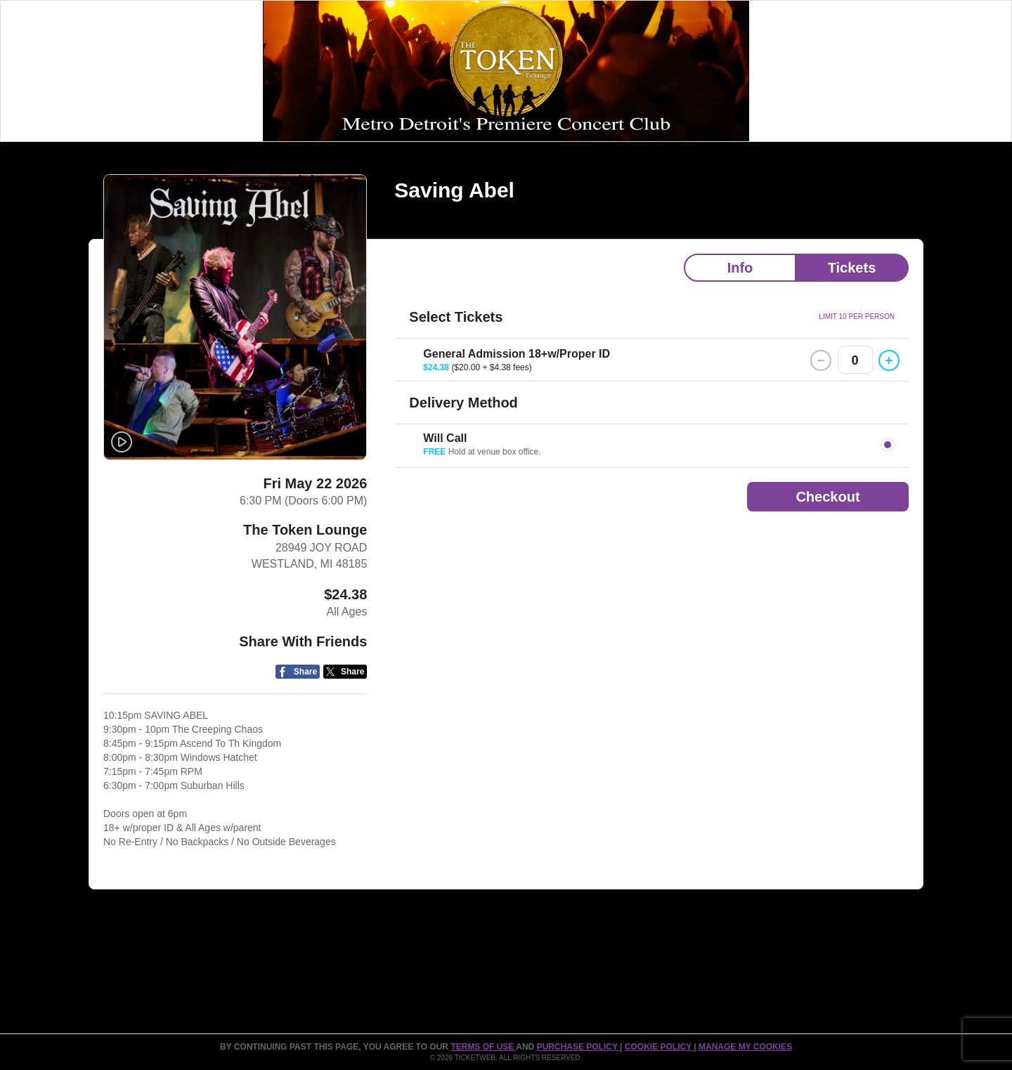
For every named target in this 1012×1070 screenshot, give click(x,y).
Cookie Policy (659, 1047)
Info (740, 267)
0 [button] (855, 360)
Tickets (852, 267)
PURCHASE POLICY (578, 1047)
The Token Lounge (305, 529)
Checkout (827, 496)
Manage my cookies (745, 1047)
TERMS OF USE (483, 1047)
